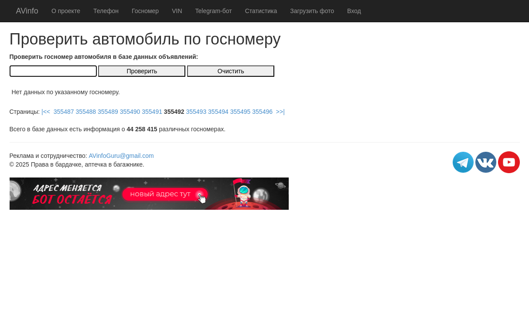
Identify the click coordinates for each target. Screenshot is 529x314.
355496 (262, 111)
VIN (177, 10)
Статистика (261, 10)
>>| (280, 111)
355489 (108, 111)
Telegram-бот (213, 10)
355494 (218, 111)
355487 (64, 111)
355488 (85, 111)
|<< (45, 111)
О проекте (65, 10)
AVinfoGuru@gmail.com (121, 155)
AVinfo (27, 11)
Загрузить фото (312, 10)
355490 (130, 111)
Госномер (145, 10)
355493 (196, 111)
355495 (240, 111)
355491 (152, 111)
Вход (354, 10)
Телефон (106, 10)
